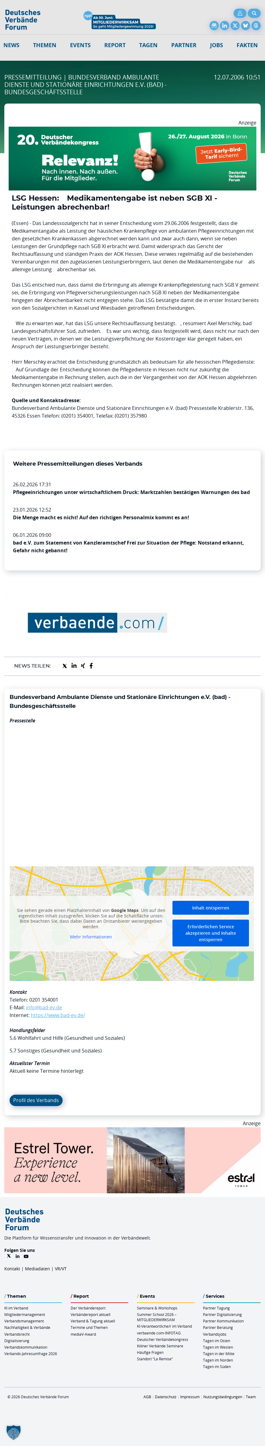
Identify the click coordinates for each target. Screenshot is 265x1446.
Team (251, 1396)
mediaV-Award (83, 1334)
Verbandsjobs (214, 1334)
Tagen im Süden (217, 1366)
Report (115, 45)
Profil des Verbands (36, 1100)
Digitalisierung (16, 1340)
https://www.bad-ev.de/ (58, 1015)
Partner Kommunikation (223, 1320)
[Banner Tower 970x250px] (132, 1131)
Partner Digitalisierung (222, 1314)
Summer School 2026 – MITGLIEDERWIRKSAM (156, 1317)
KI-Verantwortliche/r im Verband (164, 1326)
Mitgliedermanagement (24, 1314)
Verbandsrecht (17, 1334)
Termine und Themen (89, 1327)
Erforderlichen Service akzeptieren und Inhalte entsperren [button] (210, 933)
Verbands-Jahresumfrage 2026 (30, 1353)
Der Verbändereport (88, 1307)
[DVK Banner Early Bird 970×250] (132, 130)
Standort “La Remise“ (155, 1358)
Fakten (247, 45)
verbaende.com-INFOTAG (159, 1332)
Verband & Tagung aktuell (93, 1320)
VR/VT (61, 1269)
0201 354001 (43, 999)
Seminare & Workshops (157, 1307)
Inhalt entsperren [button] (210, 908)
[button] (13, 1432)
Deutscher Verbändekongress (162, 1339)
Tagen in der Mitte (218, 1353)
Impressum (190, 1396)
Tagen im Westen (218, 1347)
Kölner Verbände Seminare (160, 1345)
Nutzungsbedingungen (222, 1396)
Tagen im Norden (218, 1360)
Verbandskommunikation (25, 1347)
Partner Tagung (216, 1307)
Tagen (148, 45)
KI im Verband (16, 1307)
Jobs (216, 45)
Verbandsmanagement (24, 1320)
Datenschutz (165, 1396)
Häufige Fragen (150, 1352)
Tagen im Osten (216, 1340)
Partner (184, 45)
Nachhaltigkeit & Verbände (27, 1327)
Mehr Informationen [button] (91, 937)
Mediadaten (37, 1269)
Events (80, 45)
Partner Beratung (218, 1327)
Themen (44, 45)
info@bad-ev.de (44, 1007)
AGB (147, 1396)
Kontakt (12, 1269)
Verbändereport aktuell (90, 1314)
